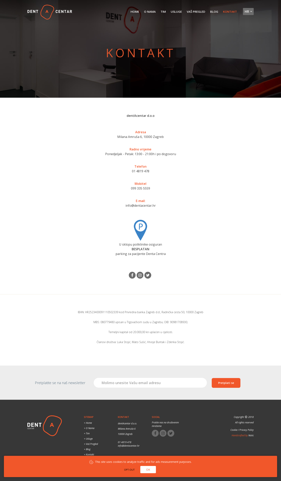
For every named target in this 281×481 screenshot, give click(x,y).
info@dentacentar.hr (140, 205)
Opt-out (129, 469)
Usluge (177, 12)
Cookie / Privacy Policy (242, 429)
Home (136, 12)
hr (247, 12)
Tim (164, 12)
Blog (215, 12)
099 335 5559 (140, 188)
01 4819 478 (140, 171)
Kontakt (230, 12)
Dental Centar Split (49, 13)
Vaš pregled (196, 12)
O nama (151, 12)
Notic (251, 435)
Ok (148, 469)
